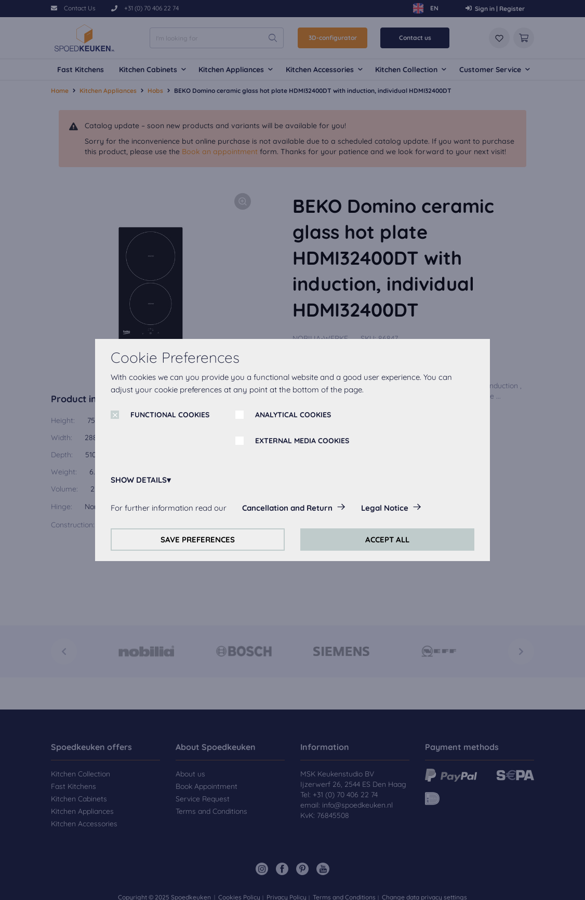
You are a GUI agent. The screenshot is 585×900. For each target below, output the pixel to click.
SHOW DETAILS (139, 480)
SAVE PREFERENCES (198, 539)
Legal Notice (384, 508)
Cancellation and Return (287, 508)
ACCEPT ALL (387, 539)
